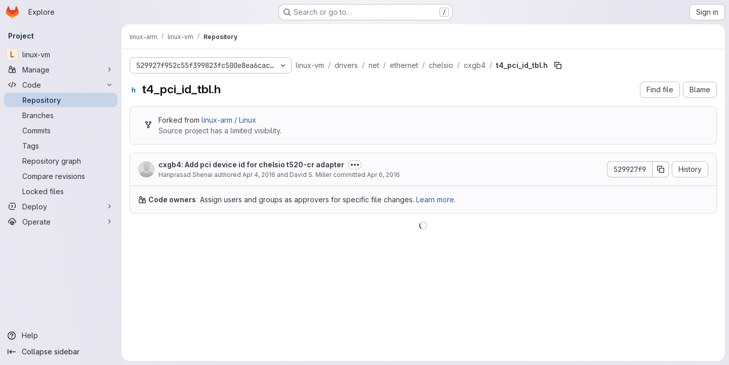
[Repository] (60, 100)
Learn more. (436, 199)
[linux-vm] (60, 54)
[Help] (60, 335)
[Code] (60, 85)
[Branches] (60, 115)
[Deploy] (60, 206)
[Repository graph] (60, 161)
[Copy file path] (558, 65)
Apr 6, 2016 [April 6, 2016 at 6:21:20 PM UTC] (383, 174)
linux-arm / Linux (228, 120)
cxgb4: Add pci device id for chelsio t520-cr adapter (251, 164)
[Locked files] (60, 191)
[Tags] (60, 145)
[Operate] (60, 221)
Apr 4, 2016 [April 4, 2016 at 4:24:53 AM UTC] (258, 174)
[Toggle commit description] (354, 164)
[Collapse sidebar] (60, 352)
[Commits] (60, 130)
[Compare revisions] (60, 176)
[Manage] (60, 69)
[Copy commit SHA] (661, 169)
